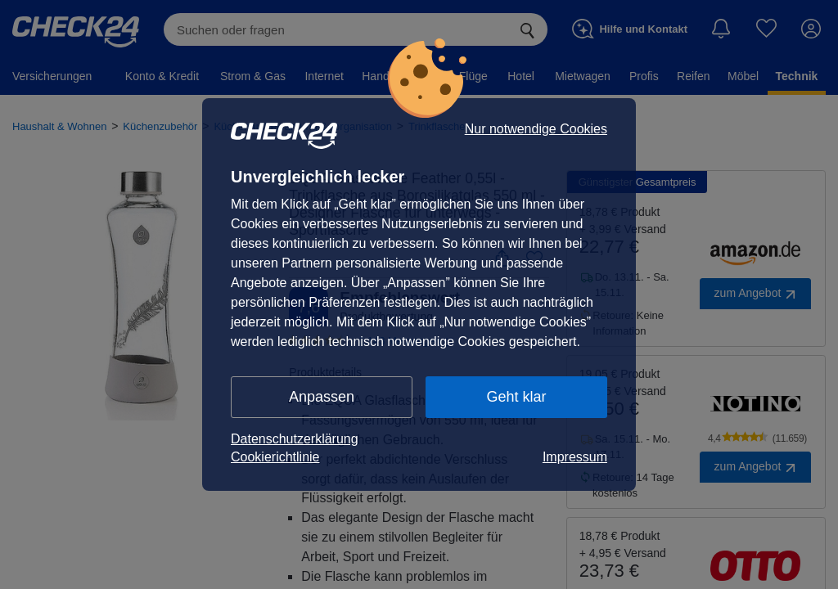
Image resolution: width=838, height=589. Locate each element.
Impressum (575, 457)
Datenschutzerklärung (294, 439)
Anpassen (321, 397)
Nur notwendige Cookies (536, 129)
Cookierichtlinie (275, 457)
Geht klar (516, 397)
